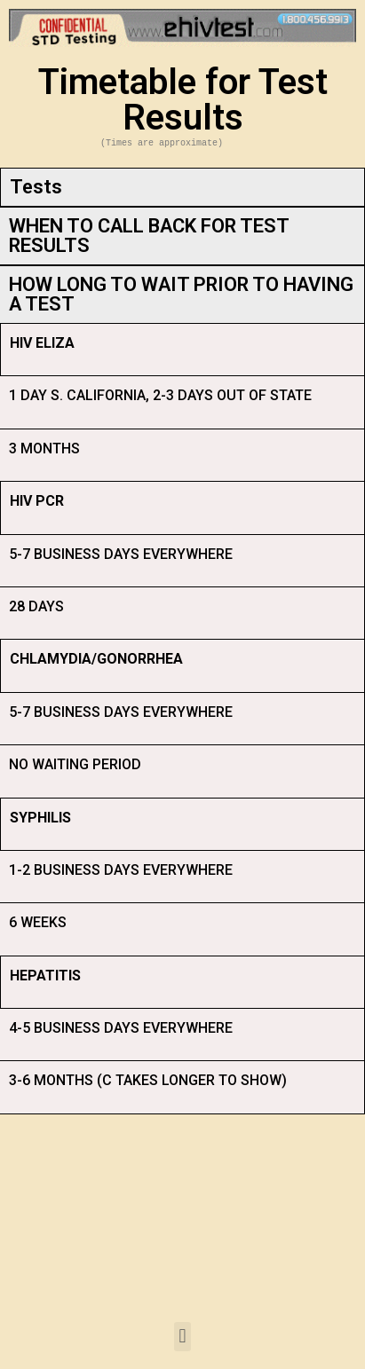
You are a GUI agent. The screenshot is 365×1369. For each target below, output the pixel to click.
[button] (182, 1336)
